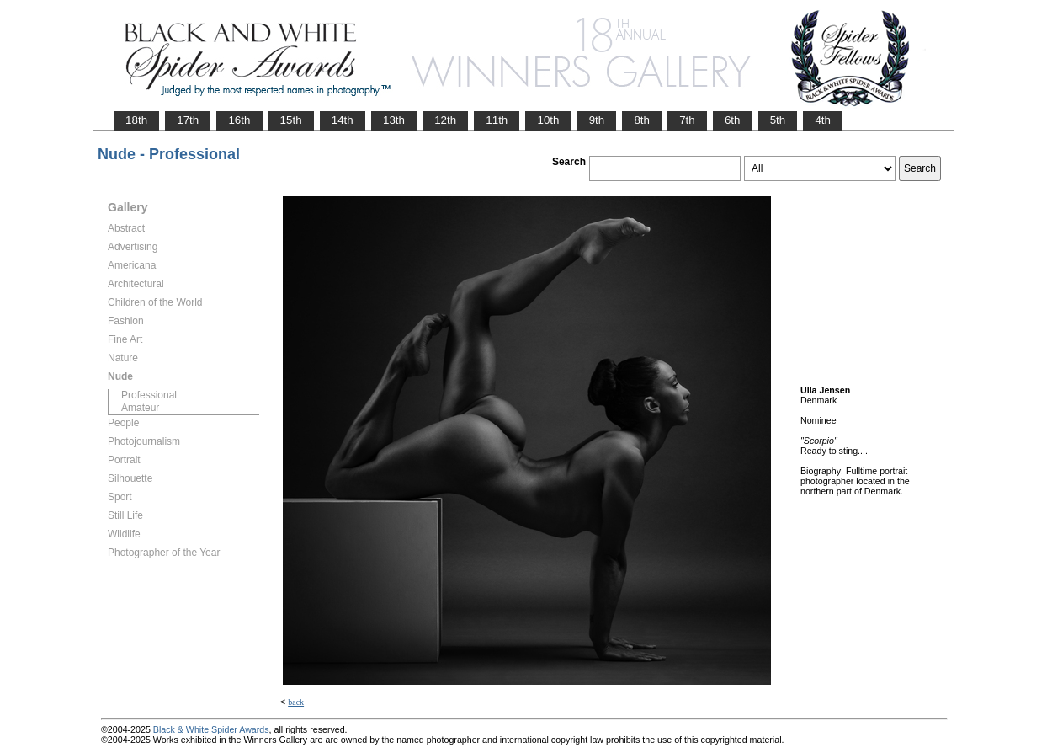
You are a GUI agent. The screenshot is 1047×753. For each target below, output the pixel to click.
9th (597, 120)
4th (822, 120)
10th (548, 120)
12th (445, 120)
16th (239, 120)
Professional (149, 395)
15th (291, 120)
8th (641, 120)
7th (687, 120)
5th (778, 120)
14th (342, 120)
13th (394, 120)
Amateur (140, 408)
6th (732, 120)
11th (496, 120)
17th (187, 120)
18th (136, 120)
